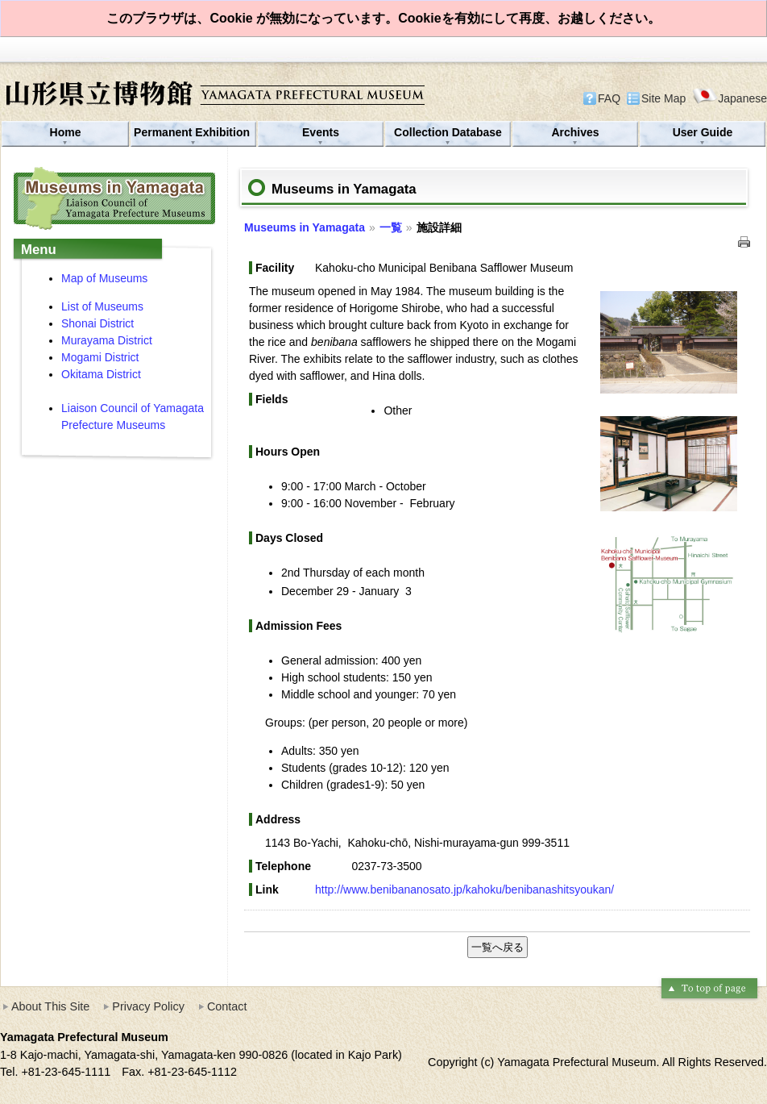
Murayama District (108, 340)
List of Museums (102, 306)
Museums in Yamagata (304, 227)
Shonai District (97, 323)
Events (320, 132)
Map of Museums (104, 278)
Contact (227, 1006)
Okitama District (101, 374)
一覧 (390, 227)
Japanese (729, 98)
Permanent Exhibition (193, 132)
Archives (575, 132)
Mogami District (100, 357)
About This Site (50, 1006)
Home (65, 132)
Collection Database (448, 132)
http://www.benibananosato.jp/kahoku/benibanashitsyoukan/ (464, 889)
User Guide (703, 132)
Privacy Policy (148, 1006)
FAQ (609, 98)
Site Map (663, 98)
